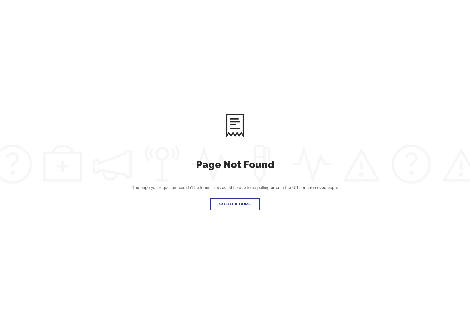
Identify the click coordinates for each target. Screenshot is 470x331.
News (348, 13)
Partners (289, 13)
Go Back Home (235, 204)
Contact (373, 13)
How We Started (252, 13)
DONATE (446, 13)
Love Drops (321, 13)
